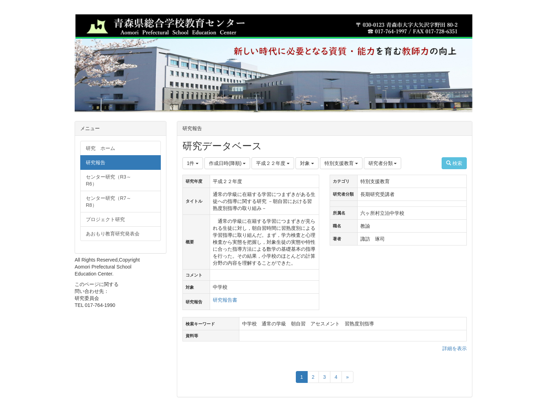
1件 (193, 163)
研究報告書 (225, 300)
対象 (307, 163)
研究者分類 (382, 163)
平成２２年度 (273, 163)
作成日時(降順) (227, 163)
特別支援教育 (341, 163)
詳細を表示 (454, 348)
